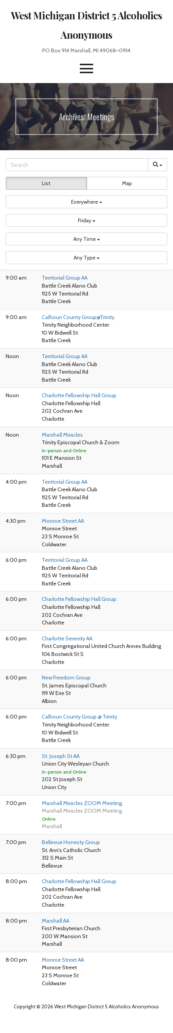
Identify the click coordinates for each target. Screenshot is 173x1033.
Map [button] (127, 183)
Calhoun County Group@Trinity (78, 317)
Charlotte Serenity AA (67, 638)
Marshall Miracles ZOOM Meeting (82, 803)
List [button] (46, 183)
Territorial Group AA (64, 277)
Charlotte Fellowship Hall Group (79, 395)
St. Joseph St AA (60, 756)
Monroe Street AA (63, 520)
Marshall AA (55, 920)
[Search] (77, 164)
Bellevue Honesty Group (71, 842)
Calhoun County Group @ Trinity (79, 716)
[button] (87, 68)
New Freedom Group (66, 677)
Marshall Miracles (62, 434)
